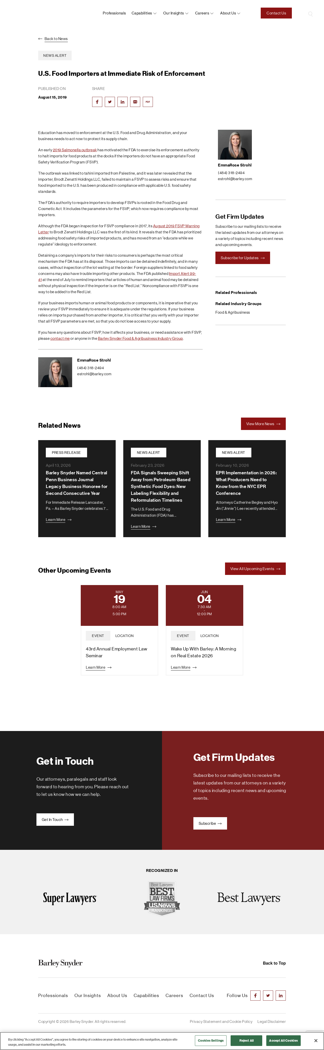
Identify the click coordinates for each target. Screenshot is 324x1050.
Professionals (114, 13)
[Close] (315, 1040)
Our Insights (173, 13)
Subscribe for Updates (243, 258)
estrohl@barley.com (94, 374)
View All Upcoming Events (255, 569)
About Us (117, 995)
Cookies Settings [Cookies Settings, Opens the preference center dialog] (211, 1040)
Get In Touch (55, 819)
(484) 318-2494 (90, 368)
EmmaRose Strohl (94, 360)
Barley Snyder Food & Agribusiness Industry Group (140, 338)
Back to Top (274, 963)
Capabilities (142, 13)
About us (228, 13)
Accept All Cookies (283, 1040)
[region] (162, 1041)
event (98, 636)
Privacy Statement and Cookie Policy (221, 1021)
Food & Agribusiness (232, 312)
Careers (202, 13)
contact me (60, 338)
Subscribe (210, 823)
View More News (263, 424)
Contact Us (276, 13)
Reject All (246, 1040)
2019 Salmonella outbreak (75, 150)
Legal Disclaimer (271, 1021)
